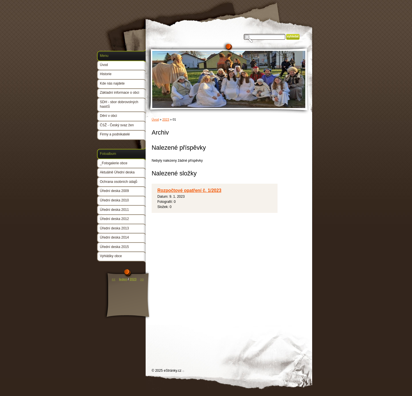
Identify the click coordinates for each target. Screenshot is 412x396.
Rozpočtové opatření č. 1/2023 (189, 190)
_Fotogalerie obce (113, 163)
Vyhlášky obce (111, 256)
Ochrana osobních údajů (118, 182)
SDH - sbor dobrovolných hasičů (119, 104)
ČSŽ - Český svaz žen (117, 125)
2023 (165, 119)
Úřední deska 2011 (114, 210)
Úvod (155, 119)
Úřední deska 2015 (114, 247)
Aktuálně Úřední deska (117, 172)
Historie (106, 74)
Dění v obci (108, 116)
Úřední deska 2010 (114, 200)
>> (142, 279)
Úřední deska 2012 (114, 219)
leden (123, 279)
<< (113, 279)
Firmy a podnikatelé (115, 134)
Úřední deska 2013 (114, 228)
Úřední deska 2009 (114, 191)
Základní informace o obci (119, 93)
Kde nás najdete (112, 83)
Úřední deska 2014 (114, 237)
